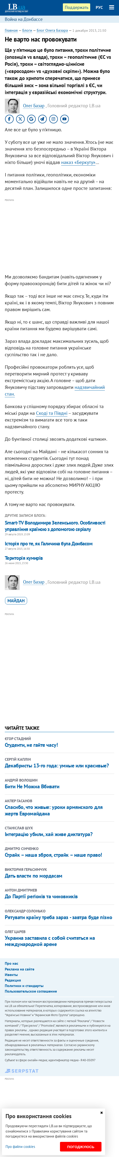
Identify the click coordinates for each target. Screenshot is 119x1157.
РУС (99, 7)
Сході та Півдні (51, 413)
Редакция (13, 980)
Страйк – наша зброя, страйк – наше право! (53, 854)
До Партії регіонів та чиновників (41, 896)
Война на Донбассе (24, 19)
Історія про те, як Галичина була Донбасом (48, 543)
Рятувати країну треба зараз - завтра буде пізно (58, 917)
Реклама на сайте (19, 969)
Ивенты (11, 974)
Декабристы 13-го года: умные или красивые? (57, 765)
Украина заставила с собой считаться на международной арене (50, 940)
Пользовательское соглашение (31, 991)
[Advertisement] (59, 236)
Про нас (11, 963)
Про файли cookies (20, 1146)
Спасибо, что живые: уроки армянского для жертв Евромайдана (53, 810)
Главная (11, 30)
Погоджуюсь (80, 1147)
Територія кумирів (24, 558)
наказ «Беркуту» (78, 162)
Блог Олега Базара (52, 30)
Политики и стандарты (24, 985)
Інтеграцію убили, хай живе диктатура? (49, 834)
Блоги (27, 30)
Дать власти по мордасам (33, 875)
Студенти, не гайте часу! (31, 744)
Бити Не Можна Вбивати (32, 786)
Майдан (16, 600)
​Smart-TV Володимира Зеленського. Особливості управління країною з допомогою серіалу (55, 525)
